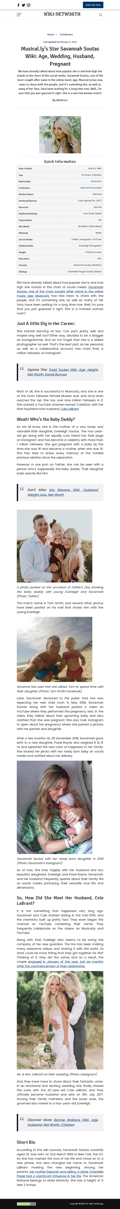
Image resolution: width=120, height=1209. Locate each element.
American (96, 181)
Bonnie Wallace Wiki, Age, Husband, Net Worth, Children (62, 1122)
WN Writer (62, 100)
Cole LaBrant (69, 409)
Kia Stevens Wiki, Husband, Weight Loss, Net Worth (62, 492)
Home (50, 34)
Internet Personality (91, 187)
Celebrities (66, 34)
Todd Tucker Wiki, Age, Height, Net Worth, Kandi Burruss (62, 372)
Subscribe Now (93, 5)
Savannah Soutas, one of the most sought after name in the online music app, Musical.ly (60, 291)
